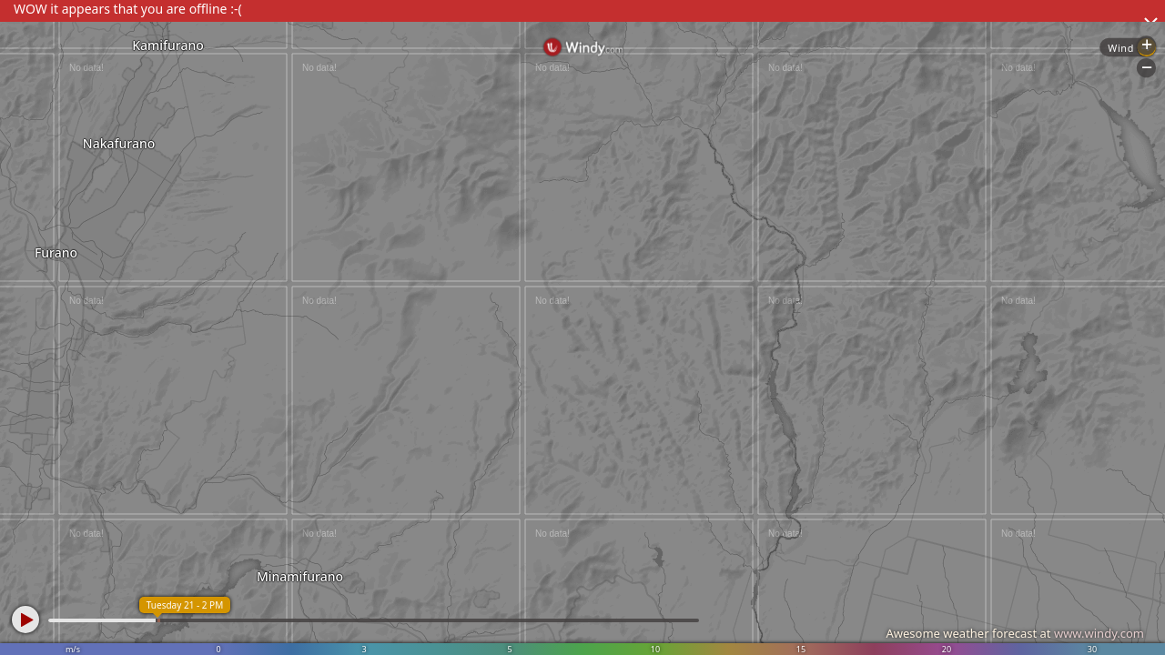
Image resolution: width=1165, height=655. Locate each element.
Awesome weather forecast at (1015, 633)
